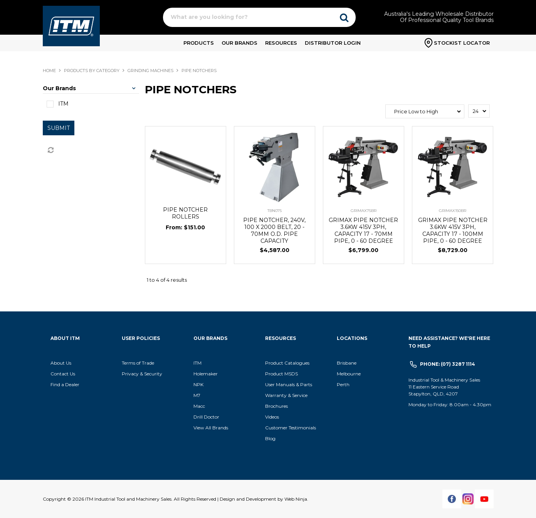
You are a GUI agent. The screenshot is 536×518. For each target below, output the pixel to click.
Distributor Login (333, 43)
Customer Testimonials (290, 428)
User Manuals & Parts (288, 384)
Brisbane (346, 363)
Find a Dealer (64, 384)
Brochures (276, 406)
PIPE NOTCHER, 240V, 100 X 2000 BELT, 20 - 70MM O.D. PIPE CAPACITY (274, 230)
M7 (196, 395)
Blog (270, 438)
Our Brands (239, 43)
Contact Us (62, 374)
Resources (281, 43)
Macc (199, 406)
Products (198, 43)
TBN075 (274, 210)
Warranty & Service (286, 395)
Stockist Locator (462, 43)
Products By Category (91, 70)
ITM (197, 363)
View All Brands (210, 428)
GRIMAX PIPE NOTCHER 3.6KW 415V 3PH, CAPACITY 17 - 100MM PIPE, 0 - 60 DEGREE (452, 230)
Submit (58, 127)
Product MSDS (281, 374)
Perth (343, 384)
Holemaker (205, 374)
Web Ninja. (296, 499)
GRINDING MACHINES (150, 70)
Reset (50, 150)
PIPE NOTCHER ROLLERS (185, 213)
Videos (272, 417)
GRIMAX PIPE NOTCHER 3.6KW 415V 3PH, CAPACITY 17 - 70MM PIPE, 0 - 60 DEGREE (363, 230)
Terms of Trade (138, 363)
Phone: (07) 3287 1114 (447, 364)
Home (49, 70)
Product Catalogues (287, 363)
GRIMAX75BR (363, 210)
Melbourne (349, 374)
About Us (60, 363)
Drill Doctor (206, 417)
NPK (198, 384)
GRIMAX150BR (452, 210)
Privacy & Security (142, 374)
